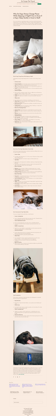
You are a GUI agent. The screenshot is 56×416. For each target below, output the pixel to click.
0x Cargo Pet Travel (28, 1)
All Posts (10, 6)
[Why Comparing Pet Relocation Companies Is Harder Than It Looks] (41, 387)
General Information (26, 6)
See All (46, 382)
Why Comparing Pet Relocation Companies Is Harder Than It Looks (40, 392)
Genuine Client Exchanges (17, 6)
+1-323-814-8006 (29, 409)
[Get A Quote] (39, 4)
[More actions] (42, 11)
